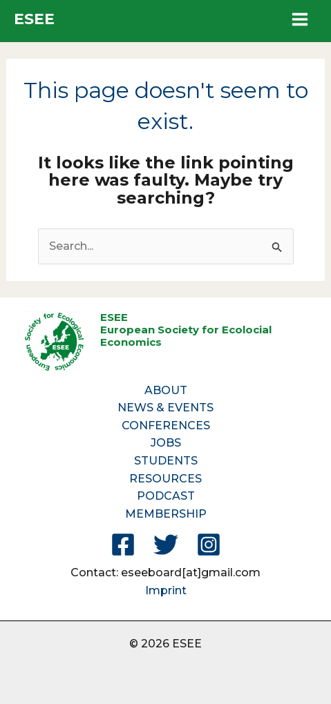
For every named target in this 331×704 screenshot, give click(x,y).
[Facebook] (123, 544)
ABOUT (165, 390)
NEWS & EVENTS (165, 407)
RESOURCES (165, 478)
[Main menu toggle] (300, 19)
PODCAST (166, 495)
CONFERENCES (166, 425)
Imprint (166, 590)
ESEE (34, 19)
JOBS (166, 442)
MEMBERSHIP (166, 513)
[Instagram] (208, 544)
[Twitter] (165, 544)
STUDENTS (166, 460)
